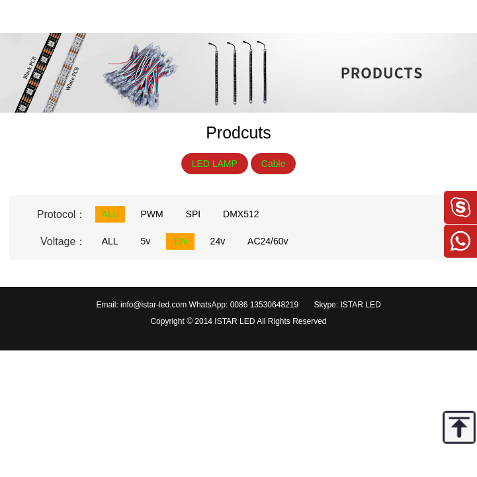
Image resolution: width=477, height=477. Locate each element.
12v (180, 241)
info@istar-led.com (153, 304)
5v (145, 241)
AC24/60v (267, 241)
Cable (273, 163)
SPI (193, 214)
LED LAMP (215, 163)
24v (218, 241)
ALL (110, 214)
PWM (151, 214)
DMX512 (241, 214)
